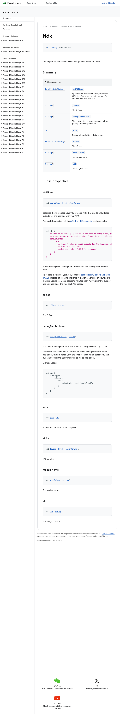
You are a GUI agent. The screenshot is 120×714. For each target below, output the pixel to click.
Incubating (52, 47)
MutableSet (50, 89)
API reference (11, 12)
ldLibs (76, 141)
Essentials (31, 3)
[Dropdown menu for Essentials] (39, 3)
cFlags (76, 105)
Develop (64, 27)
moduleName (78, 153)
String (60, 89)
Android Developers (50, 27)
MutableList (51, 141)
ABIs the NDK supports (81, 221)
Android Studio (108, 3)
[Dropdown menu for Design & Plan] (61, 3)
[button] (16, 40)
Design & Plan (52, 3)
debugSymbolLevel (81, 116)
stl (74, 164)
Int (47, 130)
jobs (75, 130)
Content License (108, 534)
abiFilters (78, 89)
